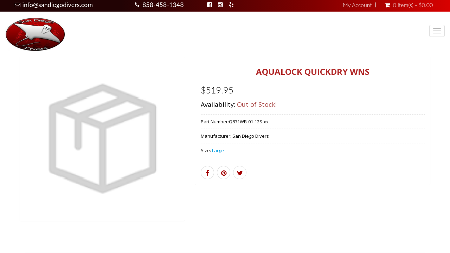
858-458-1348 (163, 4)
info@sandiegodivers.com (57, 4)
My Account (357, 4)
